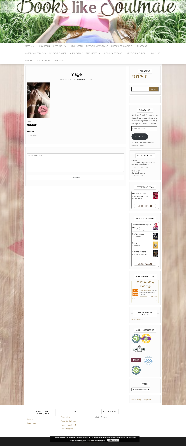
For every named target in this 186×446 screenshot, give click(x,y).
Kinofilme (155, 53)
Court (134, 243)
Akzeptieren (113, 440)
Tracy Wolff (137, 245)
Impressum (59, 60)
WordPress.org (67, 429)
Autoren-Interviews (35, 53)
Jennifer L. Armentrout (140, 254)
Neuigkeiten (44, 46)
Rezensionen (60, 46)
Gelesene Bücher (57, 53)
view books (155, 301)
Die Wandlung (138, 234)
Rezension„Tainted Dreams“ (138, 172)
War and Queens (139, 252)
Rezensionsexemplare (97, 46)
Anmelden (65, 417)
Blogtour (143, 46)
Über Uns (29, 46)
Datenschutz (43, 60)
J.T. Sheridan (137, 236)
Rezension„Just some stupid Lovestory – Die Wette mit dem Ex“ (143, 162)
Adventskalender (136, 53)
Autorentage (76, 53)
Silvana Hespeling (84, 79)
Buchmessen (93, 53)
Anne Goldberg (138, 198)
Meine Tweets (137, 320)
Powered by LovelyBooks (141, 399)
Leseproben (77, 46)
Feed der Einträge (68, 421)
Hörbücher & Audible (122, 46)
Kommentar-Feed (68, 425)
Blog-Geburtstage (113, 53)
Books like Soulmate (145, 290)
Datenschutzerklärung (98, 440)
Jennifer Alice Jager (139, 230)
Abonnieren (139, 136)
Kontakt (29, 60)
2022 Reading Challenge (145, 284)
